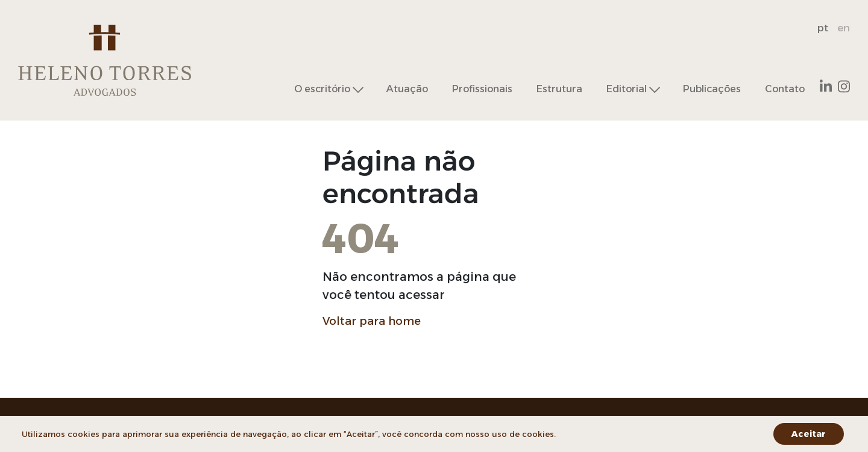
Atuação (407, 89)
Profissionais (482, 89)
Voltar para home (371, 321)
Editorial (626, 89)
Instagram (844, 86)
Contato (785, 89)
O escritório (322, 89)
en (843, 28)
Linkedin (826, 86)
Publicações (712, 89)
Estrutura (559, 89)
